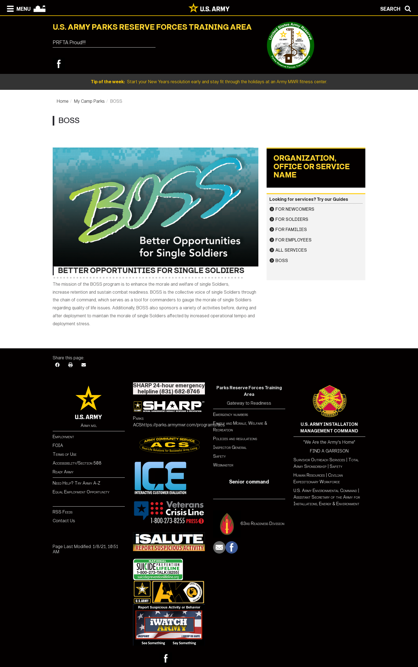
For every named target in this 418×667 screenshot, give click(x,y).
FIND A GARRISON (329, 451)
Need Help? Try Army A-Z (76, 483)
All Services (291, 250)
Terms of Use (65, 454)
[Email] (83, 365)
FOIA (58, 445)
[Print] (70, 365)
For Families (291, 229)
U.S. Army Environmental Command (325, 490)
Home (63, 101)
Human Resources (309, 475)
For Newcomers (294, 209)
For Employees (293, 240)
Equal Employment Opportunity (81, 491)
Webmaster (223, 465)
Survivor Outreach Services (319, 459)
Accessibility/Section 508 (77, 463)
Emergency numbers (230, 414)
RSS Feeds (62, 512)
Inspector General (230, 447)
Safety (219, 456)
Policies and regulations (235, 438)
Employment (63, 436)
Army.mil (89, 425)
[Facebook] (57, 365)
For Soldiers (291, 219)
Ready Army (63, 471)
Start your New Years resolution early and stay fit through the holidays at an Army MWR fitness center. (209, 81)
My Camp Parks (89, 101)
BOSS (281, 260)
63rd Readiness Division (262, 523)
